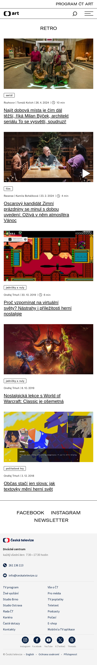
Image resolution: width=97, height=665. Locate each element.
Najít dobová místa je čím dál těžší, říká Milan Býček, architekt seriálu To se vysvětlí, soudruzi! (36, 116)
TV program (10, 587)
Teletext (53, 605)
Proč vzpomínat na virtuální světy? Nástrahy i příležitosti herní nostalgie (38, 308)
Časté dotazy (11, 623)
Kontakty (9, 629)
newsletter (51, 520)
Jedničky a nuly (15, 287)
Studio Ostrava (12, 605)
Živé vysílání (10, 593)
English (30, 654)
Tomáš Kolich (25, 102)
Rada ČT (8, 611)
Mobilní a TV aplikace (61, 629)
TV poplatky (55, 599)
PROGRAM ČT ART (74, 4)
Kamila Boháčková (27, 195)
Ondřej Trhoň (11, 294)
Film (8, 188)
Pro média (54, 593)
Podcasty (54, 611)
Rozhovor (9, 102)
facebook (30, 512)
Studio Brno (10, 599)
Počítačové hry (15, 468)
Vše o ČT (53, 587)
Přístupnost (70, 654)
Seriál (9, 95)
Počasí (52, 617)
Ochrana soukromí (49, 654)
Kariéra (7, 617)
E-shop (52, 623)
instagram (66, 512)
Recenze (8, 195)
